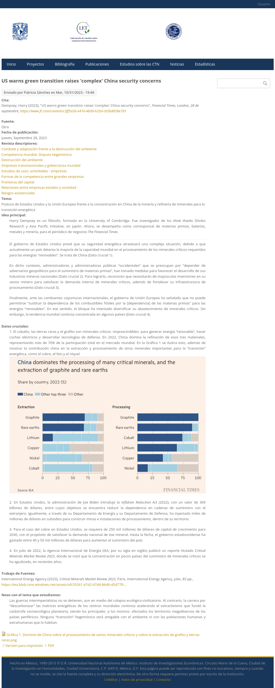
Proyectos (35, 64)
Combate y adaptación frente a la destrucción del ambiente (49, 149)
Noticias (177, 64)
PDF (51, 645)
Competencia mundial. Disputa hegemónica (37, 154)
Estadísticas (205, 64)
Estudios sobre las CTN (139, 64)
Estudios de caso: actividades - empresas (34, 171)
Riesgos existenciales (18, 193)
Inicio (11, 64)
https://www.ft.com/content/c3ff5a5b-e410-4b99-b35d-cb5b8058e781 (73, 111)
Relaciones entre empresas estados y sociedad (39, 187)
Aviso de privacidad (137, 679)
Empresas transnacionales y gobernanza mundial (41, 165)
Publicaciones (97, 64)
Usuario (263, 4)
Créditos (111, 679)
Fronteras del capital (18, 182)
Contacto (163, 679)
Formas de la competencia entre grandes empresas (43, 176)
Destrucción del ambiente (22, 159)
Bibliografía (64, 64)
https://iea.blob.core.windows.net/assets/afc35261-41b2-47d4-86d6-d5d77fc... (64, 584)
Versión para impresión (24, 645)
